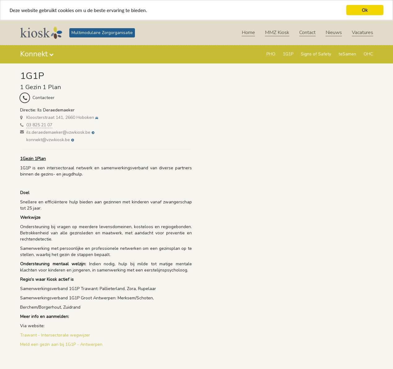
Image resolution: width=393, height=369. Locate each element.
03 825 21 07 (39, 125)
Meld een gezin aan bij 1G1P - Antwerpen (61, 344)
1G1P (288, 54)
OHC (368, 54)
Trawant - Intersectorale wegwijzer (55, 335)
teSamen (347, 54)
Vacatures (362, 32)
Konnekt (34, 54)
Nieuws (334, 32)
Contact (307, 32)
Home (248, 32)
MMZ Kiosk (277, 32)
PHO (270, 54)
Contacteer (43, 98)
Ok (365, 10)
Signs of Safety (316, 54)
